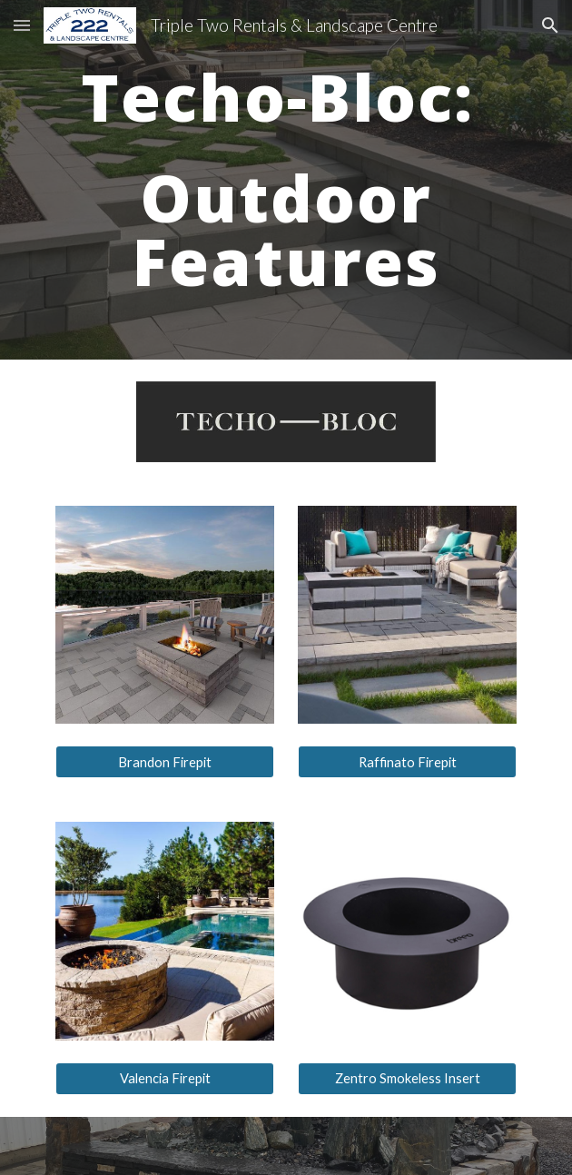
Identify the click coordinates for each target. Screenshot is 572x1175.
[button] (22, 25)
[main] (285, 179)
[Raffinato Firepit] (407, 762)
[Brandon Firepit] (164, 762)
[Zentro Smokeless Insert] (407, 1079)
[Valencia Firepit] (164, 1079)
